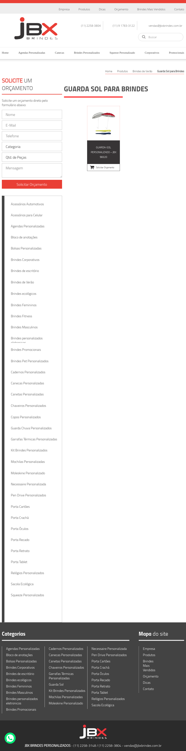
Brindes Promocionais (26, 347)
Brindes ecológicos (23, 291)
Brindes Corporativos (25, 257)
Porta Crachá (20, 515)
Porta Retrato (20, 548)
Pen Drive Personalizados (28, 493)
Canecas (59, 52)
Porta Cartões (20, 504)
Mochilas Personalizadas (28, 459)
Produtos (84, 9)
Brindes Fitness (21, 314)
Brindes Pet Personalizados (29, 359)
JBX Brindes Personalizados (35, 28)
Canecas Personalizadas (27, 381)
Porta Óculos (19, 526)
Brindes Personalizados (87, 52)
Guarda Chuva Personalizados (31, 426)
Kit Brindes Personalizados (29, 448)
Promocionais (176, 52)
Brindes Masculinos (24, 325)
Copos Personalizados (26, 415)
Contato (179, 9)
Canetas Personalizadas (27, 392)
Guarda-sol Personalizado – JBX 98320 (103, 138)
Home (5, 52)
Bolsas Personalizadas (26, 246)
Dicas (102, 9)
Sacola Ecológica (22, 581)
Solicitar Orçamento (32, 182)
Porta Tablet (19, 559)
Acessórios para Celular (27, 213)
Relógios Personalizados (27, 570)
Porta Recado (20, 537)
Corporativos (152, 52)
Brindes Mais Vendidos (151, 9)
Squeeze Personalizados (27, 593)
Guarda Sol (56, 682)
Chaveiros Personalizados (28, 403)
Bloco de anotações (24, 235)
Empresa (64, 9)
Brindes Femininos (23, 303)
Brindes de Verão (22, 280)
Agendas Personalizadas (31, 52)
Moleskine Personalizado (28, 471)
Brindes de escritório (25, 268)
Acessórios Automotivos (27, 202)
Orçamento (121, 9)
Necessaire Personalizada (28, 482)
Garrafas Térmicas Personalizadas (34, 437)
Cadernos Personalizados (28, 370)
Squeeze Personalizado (122, 52)
